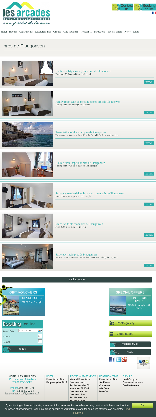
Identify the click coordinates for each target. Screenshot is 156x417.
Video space (121, 334)
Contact (127, 7)
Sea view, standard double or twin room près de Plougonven (89, 193)
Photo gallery (122, 323)
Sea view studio (77, 382)
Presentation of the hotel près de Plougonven (80, 132)
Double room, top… (79, 397)
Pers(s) (6, 342)
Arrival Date (8, 331)
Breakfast (103, 391)
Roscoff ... (86, 31)
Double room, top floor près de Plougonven (80, 162)
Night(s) (7, 336)
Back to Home (77, 279)
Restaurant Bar (43, 31)
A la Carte (104, 388)
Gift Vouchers (70, 31)
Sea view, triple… (78, 394)
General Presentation (80, 379)
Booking (149, 7)
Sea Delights (32, 297)
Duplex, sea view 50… (80, 385)
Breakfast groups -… (132, 385)
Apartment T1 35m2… (80, 388)
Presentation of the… (56, 379)
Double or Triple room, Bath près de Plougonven (83, 71)
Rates (136, 31)
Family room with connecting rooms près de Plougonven (87, 101)
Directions (99, 31)
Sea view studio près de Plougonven (76, 254)
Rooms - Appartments (21, 31)
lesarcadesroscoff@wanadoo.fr (22, 393)
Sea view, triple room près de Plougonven (79, 223)
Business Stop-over (139, 299)
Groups (57, 31)
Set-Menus (104, 382)
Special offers (115, 31)
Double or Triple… (79, 400)
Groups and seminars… (134, 382)
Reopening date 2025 (56, 382)
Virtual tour (130, 344)
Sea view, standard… (80, 391)
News (127, 31)
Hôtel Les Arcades (22, 376)
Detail (149, 82)
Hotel (4, 31)
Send (22, 349)
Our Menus (104, 385)
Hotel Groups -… (131, 379)
